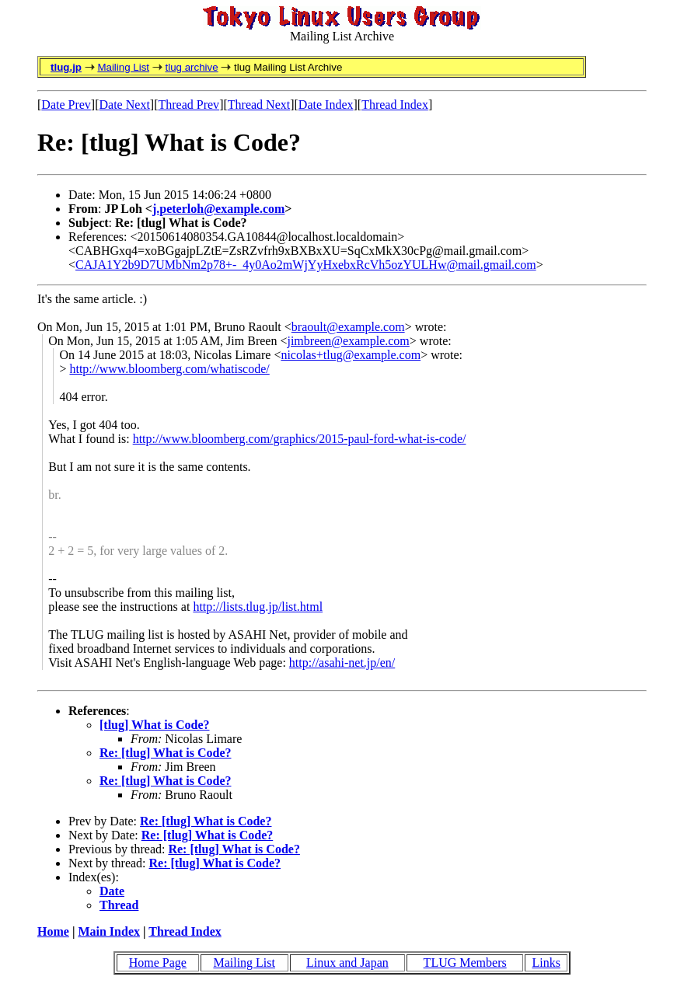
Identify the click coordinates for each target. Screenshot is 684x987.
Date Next (124, 104)
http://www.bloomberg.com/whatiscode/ (169, 368)
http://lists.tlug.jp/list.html (258, 606)
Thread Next (259, 104)
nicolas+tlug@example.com (351, 354)
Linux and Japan (347, 962)
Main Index (109, 931)
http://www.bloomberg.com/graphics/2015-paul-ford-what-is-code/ (299, 438)
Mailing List (123, 67)
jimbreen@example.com (348, 340)
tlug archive (191, 67)
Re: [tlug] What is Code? (165, 752)
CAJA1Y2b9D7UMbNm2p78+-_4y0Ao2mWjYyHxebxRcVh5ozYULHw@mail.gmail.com (305, 264)
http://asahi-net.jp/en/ (342, 662)
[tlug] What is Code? (154, 724)
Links (546, 962)
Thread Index (394, 104)
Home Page (158, 962)
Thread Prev (188, 104)
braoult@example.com (348, 326)
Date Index (326, 104)
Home (53, 931)
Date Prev (66, 104)
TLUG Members (465, 962)
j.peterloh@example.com (218, 208)
